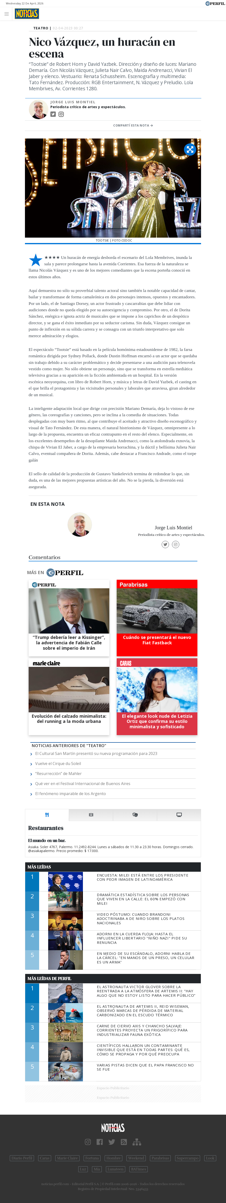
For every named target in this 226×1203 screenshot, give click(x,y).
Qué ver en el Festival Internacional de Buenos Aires (82, 783)
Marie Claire (67, 1158)
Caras (44, 1158)
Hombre (113, 1158)
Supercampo (188, 1158)
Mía (97, 1169)
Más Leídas (39, 867)
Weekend (136, 1158)
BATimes (138, 1169)
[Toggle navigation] (8, 14)
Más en (55, 572)
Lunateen (116, 1169)
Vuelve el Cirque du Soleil (58, 763)
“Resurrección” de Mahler (58, 773)
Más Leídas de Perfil (49, 979)
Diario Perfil (21, 1158)
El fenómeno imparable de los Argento (70, 793)
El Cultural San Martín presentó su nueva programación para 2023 (96, 753)
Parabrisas (160, 1158)
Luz (83, 1169)
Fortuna (92, 1158)
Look (210, 1158)
